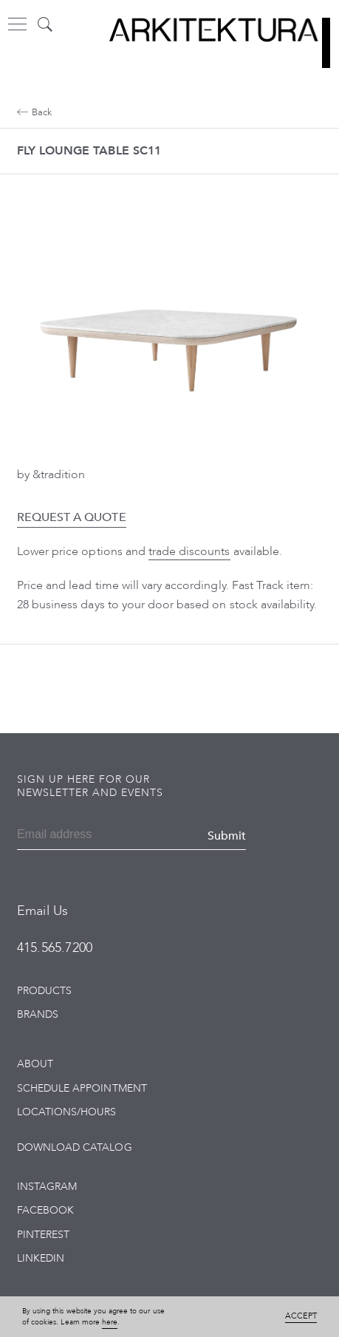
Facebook (45, 1210)
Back (34, 112)
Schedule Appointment (82, 1088)
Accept (301, 1315)
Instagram (47, 1187)
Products (44, 991)
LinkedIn (40, 1258)
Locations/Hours (67, 1112)
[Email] (69, 836)
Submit (227, 836)
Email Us (42, 911)
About (35, 1064)
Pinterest (43, 1235)
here (109, 1322)
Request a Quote (71, 517)
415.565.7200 (54, 948)
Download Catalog (74, 1147)
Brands (37, 1014)
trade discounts (189, 551)
